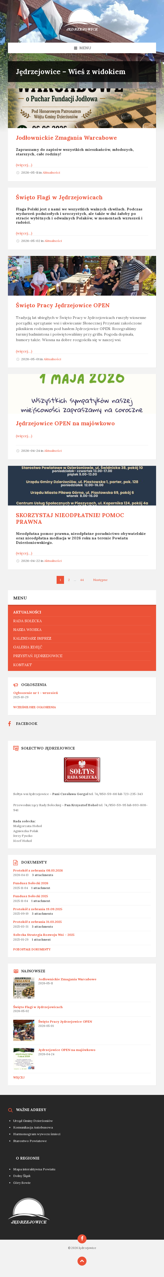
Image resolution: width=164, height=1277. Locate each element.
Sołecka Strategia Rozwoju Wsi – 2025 (44, 935)
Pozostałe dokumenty (32, 949)
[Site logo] (82, 32)
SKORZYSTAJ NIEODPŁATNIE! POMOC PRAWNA (70, 518)
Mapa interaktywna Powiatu (34, 1169)
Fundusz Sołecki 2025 (30, 896)
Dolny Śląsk (21, 1176)
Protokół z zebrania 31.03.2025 (37, 922)
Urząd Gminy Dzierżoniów (33, 1121)
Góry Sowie (22, 1183)
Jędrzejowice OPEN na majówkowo (65, 423)
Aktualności (51, 172)
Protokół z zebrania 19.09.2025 (37, 909)
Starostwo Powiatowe (30, 1141)
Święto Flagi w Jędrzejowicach (59, 197)
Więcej (19, 1077)
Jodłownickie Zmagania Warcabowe (66, 137)
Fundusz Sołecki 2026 (30, 883)
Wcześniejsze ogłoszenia (34, 707)
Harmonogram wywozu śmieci (36, 1134)
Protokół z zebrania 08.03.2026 (38, 870)
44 (82, 580)
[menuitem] (82, 612)
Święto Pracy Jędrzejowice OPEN (63, 305)
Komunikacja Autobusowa (33, 1127)
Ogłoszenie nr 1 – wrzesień (35, 693)
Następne (100, 580)
